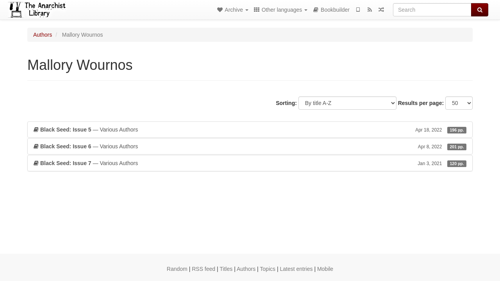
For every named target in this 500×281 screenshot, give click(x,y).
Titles (226, 269)
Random (177, 269)
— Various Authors (250, 129)
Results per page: (421, 103)
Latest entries (296, 269)
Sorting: (286, 103)
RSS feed (203, 269)
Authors (42, 35)
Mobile (325, 269)
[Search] (432, 9)
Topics (267, 269)
